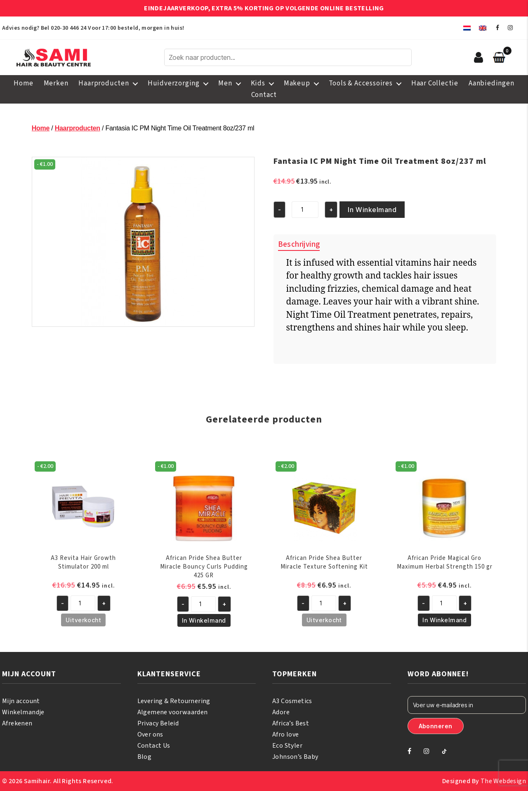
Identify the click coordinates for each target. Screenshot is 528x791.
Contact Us (153, 745)
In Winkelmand (372, 209)
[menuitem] (467, 27)
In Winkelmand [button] (204, 620)
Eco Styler (287, 745)
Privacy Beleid (158, 723)
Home (23, 83)
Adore (281, 712)
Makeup (297, 83)
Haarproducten (103, 83)
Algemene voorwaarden (172, 712)
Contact (264, 95)
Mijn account (21, 701)
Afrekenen (17, 723)
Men (225, 83)
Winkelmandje (23, 712)
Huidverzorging (174, 83)
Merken (56, 83)
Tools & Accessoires (361, 83)
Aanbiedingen (491, 83)
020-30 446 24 (68, 28)
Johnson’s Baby (295, 756)
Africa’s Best (290, 723)
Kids (258, 83)
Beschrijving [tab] (299, 244)
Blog (144, 756)
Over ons (150, 734)
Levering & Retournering (173, 701)
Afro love (285, 734)
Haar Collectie (434, 83)
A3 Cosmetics (292, 701)
